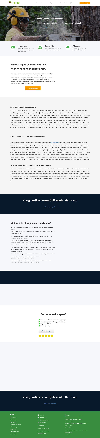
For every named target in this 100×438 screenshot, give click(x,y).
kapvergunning (54, 142)
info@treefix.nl (43, 422)
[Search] (82, 415)
